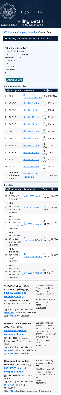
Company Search (26, 32)
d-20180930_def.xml (33, 239)
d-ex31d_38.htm (31, 124)
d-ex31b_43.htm (31, 110)
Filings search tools (31, 24)
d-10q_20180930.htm (32, 96)
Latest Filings (9, 24)
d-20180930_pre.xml (33, 271)
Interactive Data (14, 79)
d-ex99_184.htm (31, 166)
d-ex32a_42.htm (31, 145)
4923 (10, 390)
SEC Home (9, 32)
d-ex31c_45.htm (31, 117)
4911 (10, 315)
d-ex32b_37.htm (31, 152)
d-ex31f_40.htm (30, 138)
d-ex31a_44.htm (31, 102)
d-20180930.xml (32, 196)
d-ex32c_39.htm (31, 159)
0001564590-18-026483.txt (31, 175)
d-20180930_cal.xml (32, 222)
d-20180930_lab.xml (33, 255)
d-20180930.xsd (31, 207)
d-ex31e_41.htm (31, 131)
